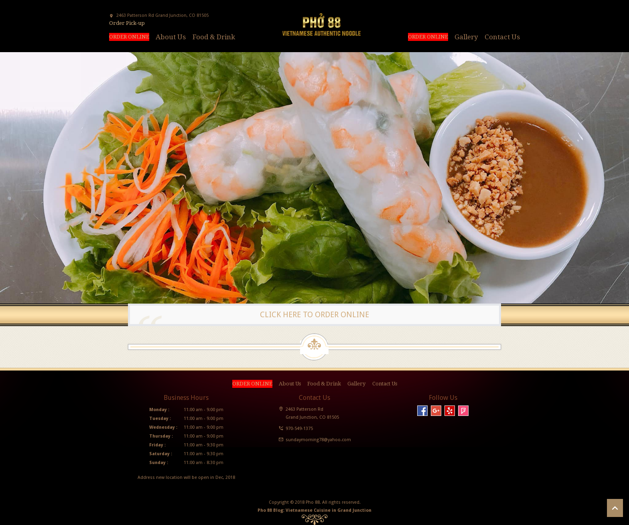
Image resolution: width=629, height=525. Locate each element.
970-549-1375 (299, 428)
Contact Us (502, 37)
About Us (171, 37)
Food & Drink (214, 37)
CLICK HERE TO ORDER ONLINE (314, 314)
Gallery (466, 37)
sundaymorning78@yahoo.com (318, 439)
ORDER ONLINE (129, 37)
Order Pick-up (127, 23)
